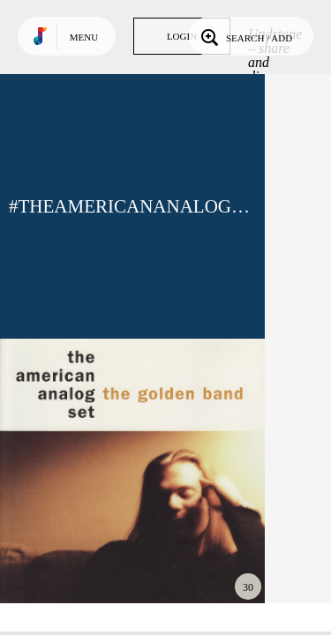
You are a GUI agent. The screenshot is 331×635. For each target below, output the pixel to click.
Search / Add (245, 36)
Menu (84, 37)
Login (182, 36)
